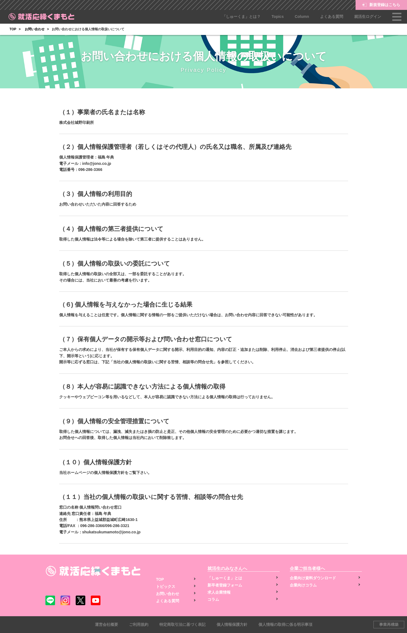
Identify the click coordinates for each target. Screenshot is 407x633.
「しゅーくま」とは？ (241, 16)
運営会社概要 (106, 624)
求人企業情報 (219, 592)
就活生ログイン (367, 16)
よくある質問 (331, 16)
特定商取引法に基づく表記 (182, 624)
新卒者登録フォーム (224, 585)
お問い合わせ (35, 29)
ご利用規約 (138, 624)
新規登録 (381, 4)
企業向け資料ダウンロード (313, 578)
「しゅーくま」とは (224, 578)
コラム (213, 599)
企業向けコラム (303, 585)
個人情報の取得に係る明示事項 (285, 624)
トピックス (165, 586)
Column (302, 16)
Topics (278, 16)
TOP (13, 29)
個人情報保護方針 (232, 624)
